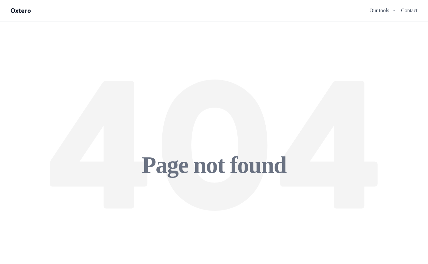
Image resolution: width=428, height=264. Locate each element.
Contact (409, 10)
